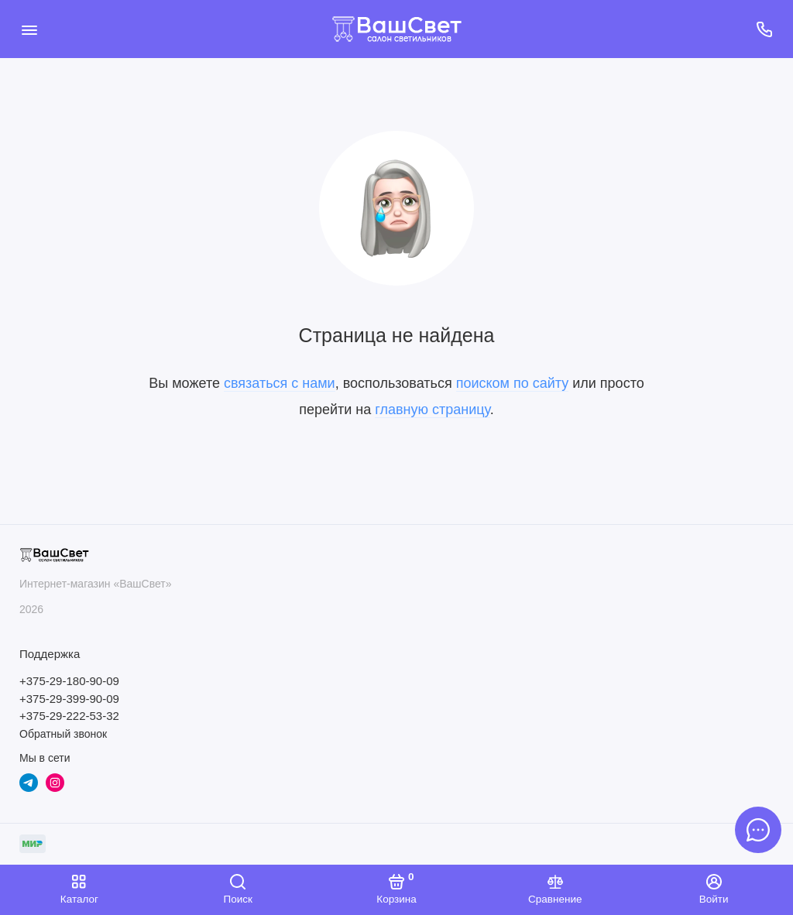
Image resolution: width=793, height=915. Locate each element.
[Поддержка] (764, 29)
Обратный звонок (63, 734)
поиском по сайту (512, 383)
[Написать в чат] (758, 830)
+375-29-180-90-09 (69, 680)
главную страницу (432, 409)
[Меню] (29, 29)
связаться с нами (279, 383)
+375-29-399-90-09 (69, 698)
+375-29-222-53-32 (69, 715)
